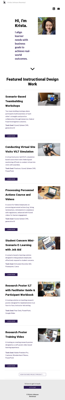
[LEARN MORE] (11, 136)
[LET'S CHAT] (32, 387)
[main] (23, 23)
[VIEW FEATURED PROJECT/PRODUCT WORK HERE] (32, 374)
